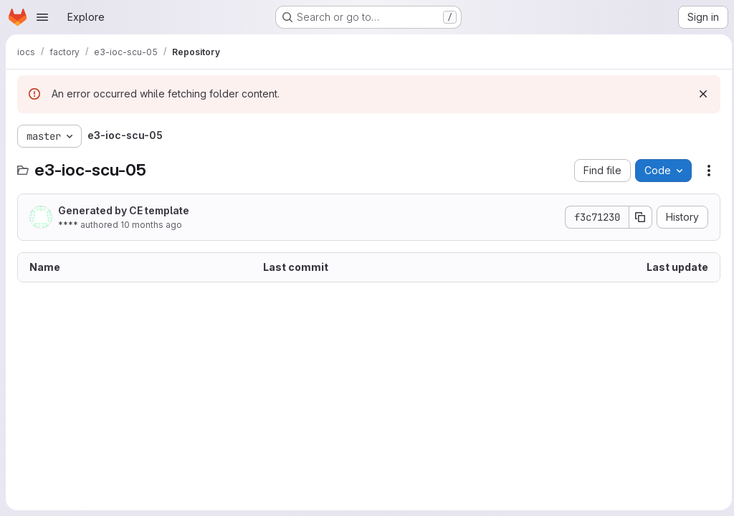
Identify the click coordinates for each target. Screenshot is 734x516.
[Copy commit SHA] (637, 217)
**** (68, 224)
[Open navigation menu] (42, 17)
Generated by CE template (123, 210)
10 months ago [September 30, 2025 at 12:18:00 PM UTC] (151, 224)
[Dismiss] (699, 93)
